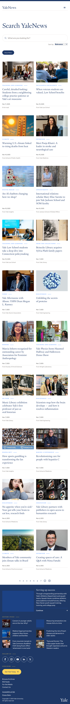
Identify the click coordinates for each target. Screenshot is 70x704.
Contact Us (6, 687)
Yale (64, 700)
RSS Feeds (6, 682)
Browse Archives (8, 679)
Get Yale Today (12, 672)
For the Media (7, 684)
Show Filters (8, 52)
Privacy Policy (6, 695)
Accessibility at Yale (8, 692)
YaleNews (9, 8)
